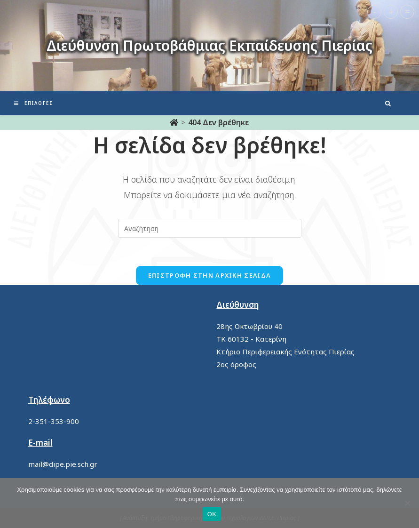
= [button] (407, 11)
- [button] (374, 11)
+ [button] (391, 11)
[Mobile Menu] (34, 103)
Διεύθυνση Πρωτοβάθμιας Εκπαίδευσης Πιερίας (209, 45)
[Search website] (388, 104)
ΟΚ (211, 514)
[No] (407, 503)
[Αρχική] (174, 122)
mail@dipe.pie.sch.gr (62, 464)
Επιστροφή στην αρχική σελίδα (209, 275)
